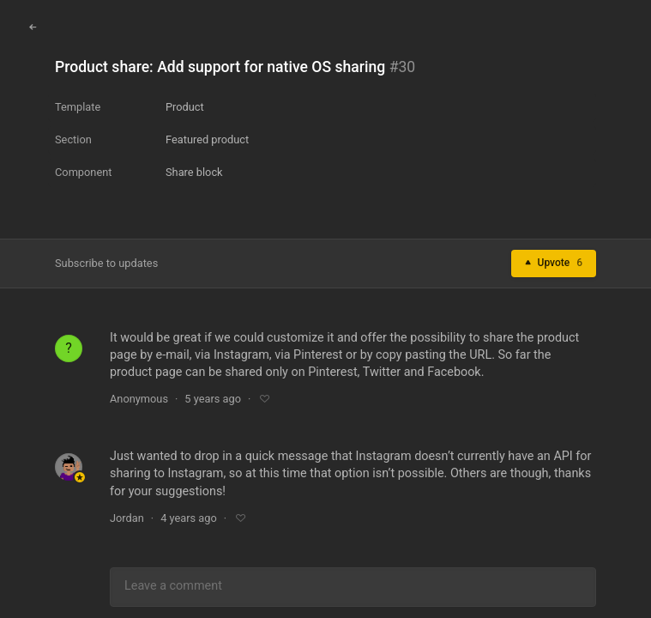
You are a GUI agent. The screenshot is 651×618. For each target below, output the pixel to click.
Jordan (127, 518)
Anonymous (139, 398)
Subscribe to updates (106, 263)
